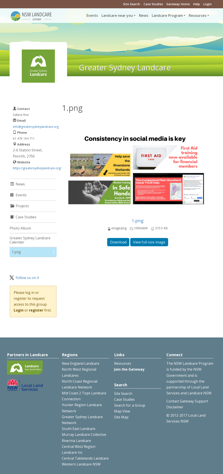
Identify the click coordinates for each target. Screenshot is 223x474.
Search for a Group (129, 405)
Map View (122, 411)
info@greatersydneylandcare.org (36, 127)
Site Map (121, 417)
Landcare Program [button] (167, 15)
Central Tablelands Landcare (85, 458)
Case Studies (153, 4)
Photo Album (20, 228)
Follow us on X (27, 277)
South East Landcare (78, 428)
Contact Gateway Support (187, 401)
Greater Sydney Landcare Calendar (30, 240)
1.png (138, 221)
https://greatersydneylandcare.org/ (37, 168)
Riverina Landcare (76, 440)
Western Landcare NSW (81, 464)
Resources (122, 363)
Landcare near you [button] (117, 15)
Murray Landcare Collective (84, 434)
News (143, 15)
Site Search (131, 4)
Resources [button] (197, 15)
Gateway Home (178, 4)
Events (92, 15)
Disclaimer (174, 407)
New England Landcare (80, 363)
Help (196, 4)
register (36, 310)
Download (118, 242)
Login (207, 4)
